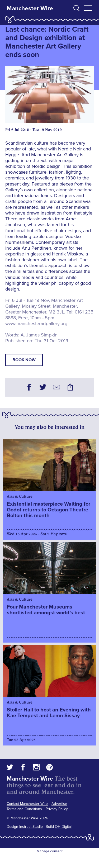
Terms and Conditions (24, 809)
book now (24, 360)
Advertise (59, 803)
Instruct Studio (31, 826)
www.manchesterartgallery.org (36, 323)
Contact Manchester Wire (27, 803)
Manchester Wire (30, 8)
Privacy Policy (57, 809)
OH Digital (63, 826)
